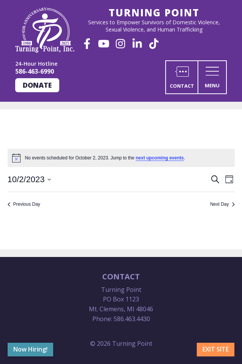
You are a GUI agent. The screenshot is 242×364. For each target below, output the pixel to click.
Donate (37, 85)
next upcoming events (160, 158)
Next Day (222, 204)
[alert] (121, 158)
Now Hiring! (30, 349)
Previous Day (24, 204)
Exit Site (215, 349)
